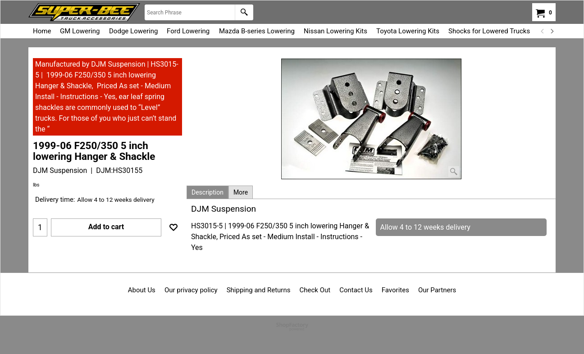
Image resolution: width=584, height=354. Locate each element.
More (240, 192)
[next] (552, 31)
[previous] (542, 31)
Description (208, 192)
